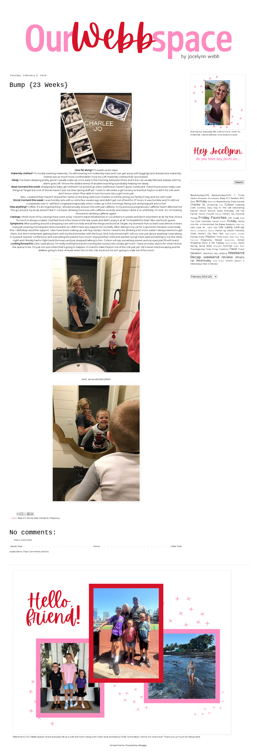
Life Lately (226, 227)
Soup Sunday (231, 243)
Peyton (210, 236)
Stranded (218, 246)
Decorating (238, 207)
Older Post (176, 546)
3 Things (239, 195)
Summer (227, 245)
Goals (197, 221)
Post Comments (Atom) (36, 551)
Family (194, 213)
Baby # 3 (22, 518)
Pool (237, 237)
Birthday (201, 201)
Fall (242, 210)
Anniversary (213, 198)
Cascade (240, 201)
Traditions (224, 249)
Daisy (209, 208)
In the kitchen (207, 224)
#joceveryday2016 (199, 195)
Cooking (239, 204)
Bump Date (32, 518)
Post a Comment (23, 540)
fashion (218, 214)
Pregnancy (54, 518)
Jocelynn (230, 224)
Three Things (212, 249)
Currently (201, 208)
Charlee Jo (44, 518)
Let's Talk (212, 227)
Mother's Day (204, 234)
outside (241, 234)
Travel (233, 249)
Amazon (202, 198)
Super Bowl (239, 246)
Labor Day (239, 224)
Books (219, 201)
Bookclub (212, 202)
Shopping (195, 242)
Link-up (239, 227)
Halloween (206, 221)
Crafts (193, 208)
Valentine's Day (210, 253)
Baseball (235, 198)
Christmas (212, 204)
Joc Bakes (220, 224)
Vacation (196, 253)
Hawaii (215, 221)
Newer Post (16, 546)
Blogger (143, 745)
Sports (241, 243)
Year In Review (210, 263)
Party (202, 236)
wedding (223, 253)
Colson (229, 204)
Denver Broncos (208, 211)
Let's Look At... (198, 227)
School (240, 239)
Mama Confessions (198, 231)
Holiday (232, 221)
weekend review (218, 257)
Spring (193, 245)
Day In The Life (222, 207)
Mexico (211, 231)
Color (221, 205)
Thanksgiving (197, 249)
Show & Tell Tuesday (213, 242)
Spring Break (205, 246)
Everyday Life (231, 210)
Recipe (218, 239)
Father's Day (228, 214)
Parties (194, 236)
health (223, 221)
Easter (220, 211)
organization (230, 234)
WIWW (229, 261)
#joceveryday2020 (221, 195)
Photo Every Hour (225, 237)
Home (96, 546)
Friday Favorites (213, 217)
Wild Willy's (218, 261)
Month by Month (224, 230)
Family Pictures (206, 214)
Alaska (193, 198)
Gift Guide (233, 218)
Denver (194, 210)
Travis (241, 249)
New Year (218, 233)
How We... (194, 224)
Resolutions (230, 240)
